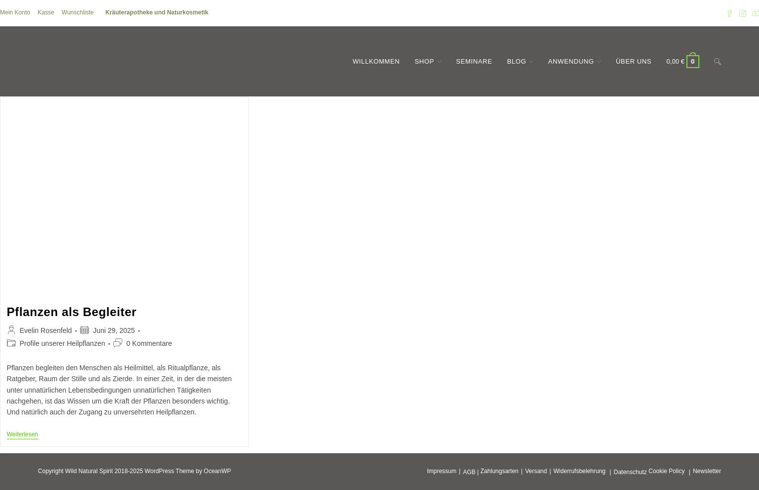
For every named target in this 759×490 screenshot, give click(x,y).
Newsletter (707, 471)
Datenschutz (630, 472)
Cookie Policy (667, 471)
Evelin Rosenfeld (46, 330)
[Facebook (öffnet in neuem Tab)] (729, 13)
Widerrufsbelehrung (580, 471)
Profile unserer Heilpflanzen (62, 343)
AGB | (471, 472)
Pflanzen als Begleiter (72, 312)
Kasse (46, 12)
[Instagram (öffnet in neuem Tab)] (742, 13)
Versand (536, 471)
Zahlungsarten (500, 471)
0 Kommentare (149, 343)
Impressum (441, 471)
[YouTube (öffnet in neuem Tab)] (754, 13)
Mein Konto (15, 12)
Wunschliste (77, 12)
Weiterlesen (22, 435)
